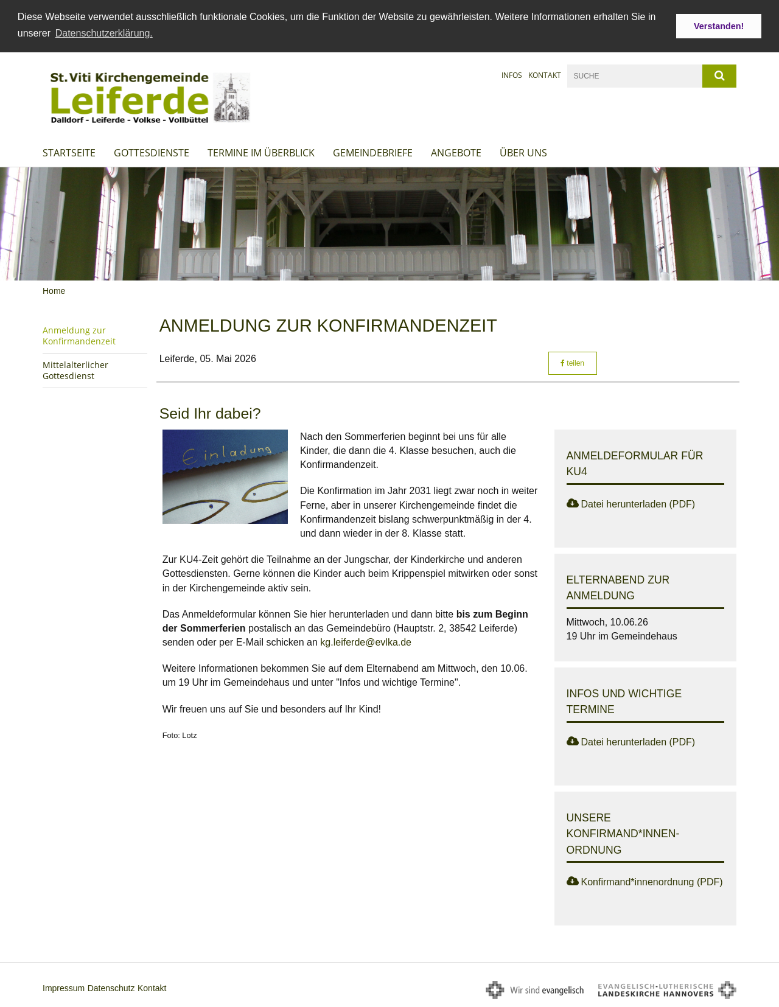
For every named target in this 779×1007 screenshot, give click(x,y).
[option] (389, 223)
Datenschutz (111, 988)
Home (54, 291)
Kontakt (544, 75)
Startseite (69, 152)
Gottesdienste (151, 152)
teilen (572, 362)
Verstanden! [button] (719, 26)
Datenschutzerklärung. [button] (104, 33)
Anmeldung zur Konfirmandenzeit (79, 335)
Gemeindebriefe (373, 152)
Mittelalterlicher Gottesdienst (75, 370)
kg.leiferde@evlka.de (365, 642)
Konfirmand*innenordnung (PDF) (652, 882)
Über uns (523, 152)
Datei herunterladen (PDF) (638, 503)
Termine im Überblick (261, 152)
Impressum (64, 988)
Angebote (456, 152)
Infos (511, 75)
